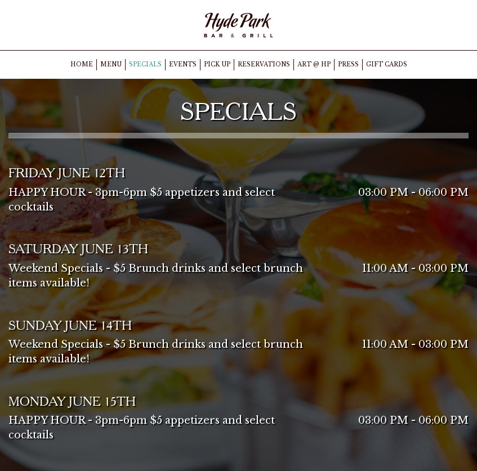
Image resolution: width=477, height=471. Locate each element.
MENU (111, 64)
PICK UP (217, 64)
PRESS (348, 64)
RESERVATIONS (264, 64)
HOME (81, 64)
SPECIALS (145, 64)
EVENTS (183, 64)
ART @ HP (314, 64)
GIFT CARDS (386, 64)
